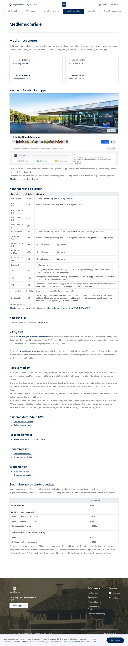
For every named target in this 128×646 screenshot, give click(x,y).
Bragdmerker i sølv (22, 475)
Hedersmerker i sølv (23, 457)
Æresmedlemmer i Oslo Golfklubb (29, 439)
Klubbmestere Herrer (23, 425)
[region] (64, 247)
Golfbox (105, 5)
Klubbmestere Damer (23, 421)
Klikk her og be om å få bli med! (24, 179)
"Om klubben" (42, 322)
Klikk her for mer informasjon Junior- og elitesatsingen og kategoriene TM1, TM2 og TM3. (50, 308)
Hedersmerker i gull (23, 453)
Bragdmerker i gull (22, 471)
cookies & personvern (71, 641)
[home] (64, 4)
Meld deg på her (19, 605)
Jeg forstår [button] (115, 640)
